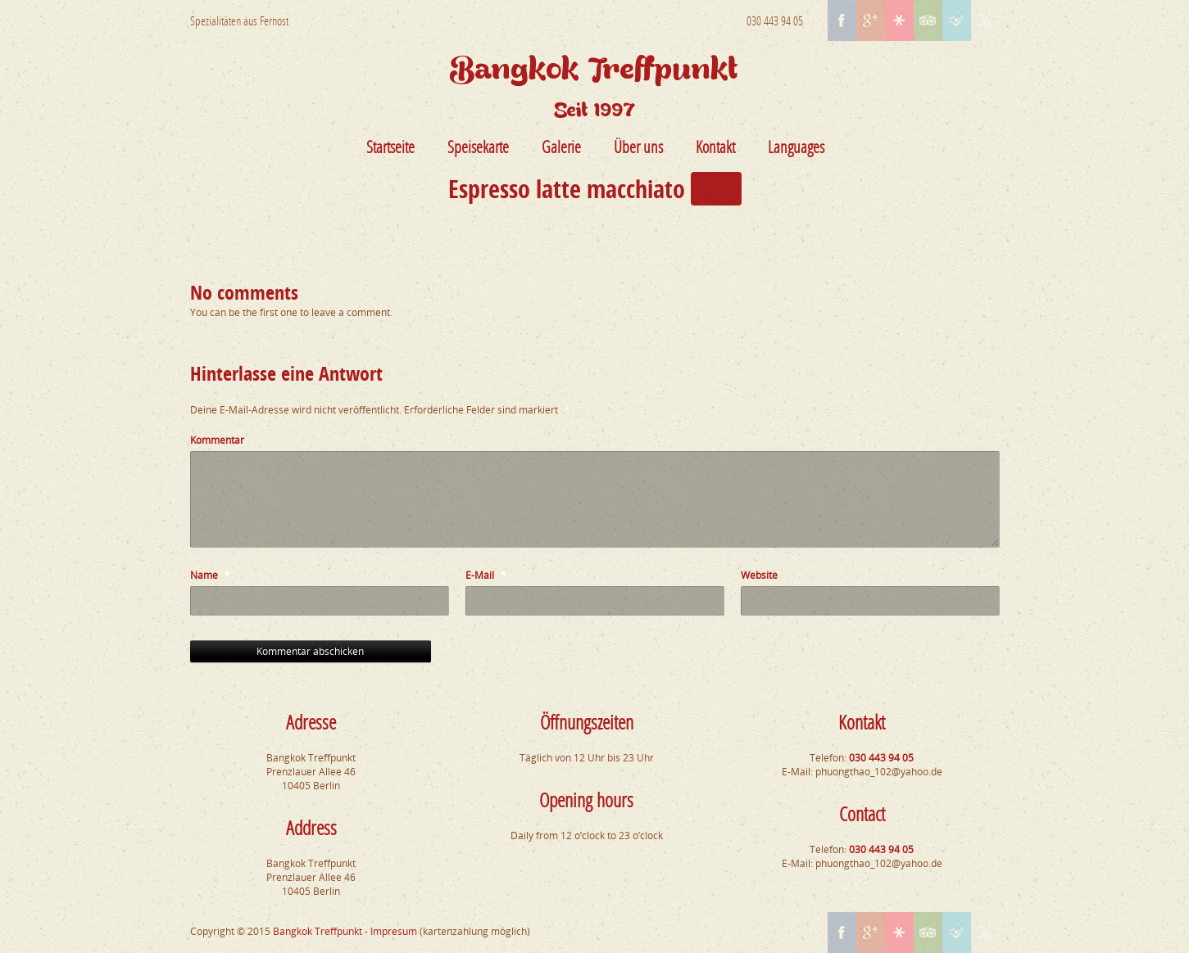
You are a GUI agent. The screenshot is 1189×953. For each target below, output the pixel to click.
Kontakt (715, 146)
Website (759, 575)
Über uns (638, 146)
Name (210, 575)
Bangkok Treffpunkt (317, 931)
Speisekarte (478, 146)
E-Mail (485, 575)
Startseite (390, 146)
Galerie (561, 146)
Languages (796, 146)
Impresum (393, 931)
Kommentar (217, 440)
